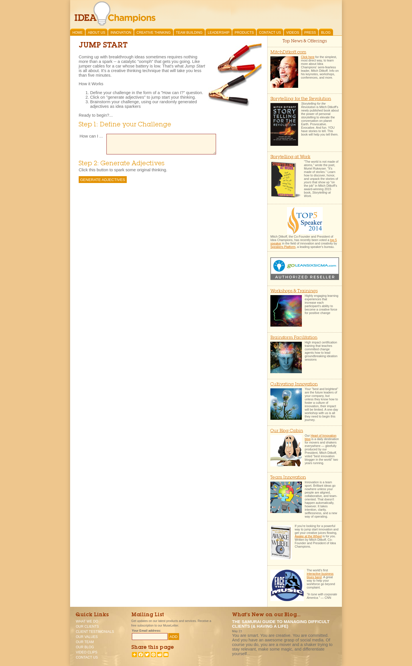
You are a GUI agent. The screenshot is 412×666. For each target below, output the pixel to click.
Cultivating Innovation (294, 384)
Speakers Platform (283, 246)
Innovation (120, 33)
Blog (325, 33)
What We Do (87, 621)
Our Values (87, 637)
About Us (96, 33)
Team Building (189, 33)
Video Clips (86, 652)
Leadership (218, 33)
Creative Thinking (153, 33)
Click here (307, 57)
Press (310, 33)
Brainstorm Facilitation (293, 338)
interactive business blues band (320, 575)
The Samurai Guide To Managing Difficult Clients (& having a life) (281, 624)
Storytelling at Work (290, 157)
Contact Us (270, 33)
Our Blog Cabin (286, 431)
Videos (292, 33)
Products (244, 33)
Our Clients (87, 627)
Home (77, 33)
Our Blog (85, 647)
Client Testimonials (95, 632)
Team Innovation (288, 478)
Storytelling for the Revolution (300, 99)
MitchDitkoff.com (288, 52)
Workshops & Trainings (294, 291)
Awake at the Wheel (308, 536)
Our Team (85, 642)
